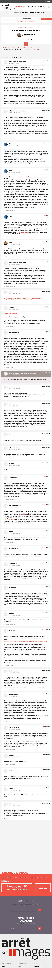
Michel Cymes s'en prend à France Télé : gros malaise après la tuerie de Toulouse (26, 641)
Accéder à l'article (26, 18)
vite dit (24, 514)
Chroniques (42, 6)
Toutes (19, 966)
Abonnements (37, 966)
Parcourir (18, 6)
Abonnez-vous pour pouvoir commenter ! (20, 47)
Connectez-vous (31, 49)
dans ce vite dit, (25, 176)
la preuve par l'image (22, 232)
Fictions (3, 966)
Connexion (47, 1)
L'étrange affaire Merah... (11, 313)
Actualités (26, 6)
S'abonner (45, 19)
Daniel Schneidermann (28, 34)
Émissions (34, 6)
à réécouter (10, 519)
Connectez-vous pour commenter (26, 21)
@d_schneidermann (26, 35)
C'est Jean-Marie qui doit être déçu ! (14, 150)
